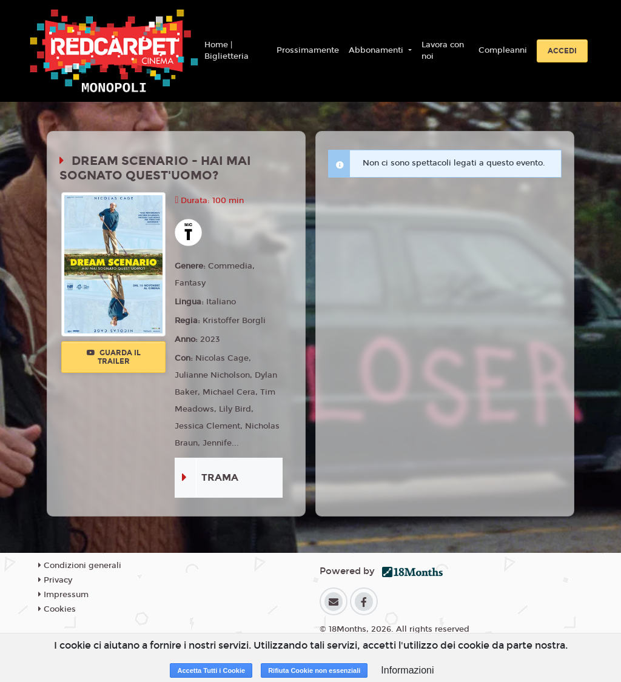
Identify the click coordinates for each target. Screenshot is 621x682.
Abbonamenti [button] (377, 50)
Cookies (57, 609)
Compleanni (502, 50)
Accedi (562, 51)
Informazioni (407, 670)
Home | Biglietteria (226, 51)
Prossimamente (308, 50)
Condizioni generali (79, 565)
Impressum (63, 595)
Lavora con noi (442, 51)
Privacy (55, 580)
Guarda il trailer (114, 357)
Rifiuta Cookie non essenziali (314, 670)
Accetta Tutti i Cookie (211, 670)
